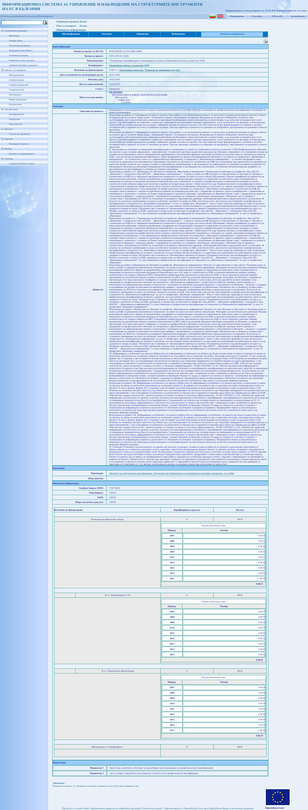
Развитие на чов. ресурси (21, 60)
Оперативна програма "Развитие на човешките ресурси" (150, 70)
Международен (16, 75)
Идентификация (71, 34)
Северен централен (18, 85)
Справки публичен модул (21, 163)
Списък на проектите (19, 134)
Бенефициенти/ (46, 16)
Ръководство (237, 16)
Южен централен (17, 99)
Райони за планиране (15, 70)
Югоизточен (15, 104)
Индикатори (178, 34)
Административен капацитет (23, 65)
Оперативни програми (15, 31)
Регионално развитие (19, 45)
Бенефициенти (16, 114)
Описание (107, 34)
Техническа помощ (18, 55)
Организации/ (31, 16)
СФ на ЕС (277, 16)
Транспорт (14, 35)
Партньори (14, 119)
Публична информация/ (12, 16)
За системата (298, 16)
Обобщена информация (232, 34)
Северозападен (16, 80)
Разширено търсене (19, 144)
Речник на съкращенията (21, 153)
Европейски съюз (274, 808)
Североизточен (16, 90)
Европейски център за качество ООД (129, 65)
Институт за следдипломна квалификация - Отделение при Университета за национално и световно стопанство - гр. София (172, 473)
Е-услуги (257, 16)
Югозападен (15, 94)
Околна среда (16, 40)
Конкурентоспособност (21, 50)
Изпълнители (15, 124)
